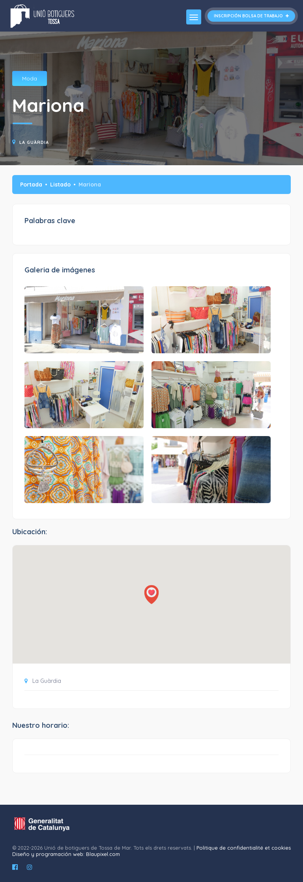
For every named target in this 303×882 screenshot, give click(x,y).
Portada (31, 184)
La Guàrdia (34, 142)
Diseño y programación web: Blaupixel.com (66, 854)
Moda (29, 78)
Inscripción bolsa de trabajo (251, 16)
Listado (60, 184)
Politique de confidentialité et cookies (243, 848)
